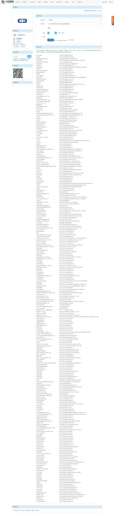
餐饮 (52, 2)
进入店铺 (16, 46)
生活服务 (25, 2)
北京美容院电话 (23, 59)
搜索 (29, 56)
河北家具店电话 (24, 60)
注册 (105, 2)
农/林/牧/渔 (59, 2)
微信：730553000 (20, 44)
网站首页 (17, 2)
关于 (73, 2)
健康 (39, 2)
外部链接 (63, 40)
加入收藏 (70, 40)
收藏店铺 (22, 46)
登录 (111, 2)
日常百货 (33, 2)
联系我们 (80, 2)
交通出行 (67, 2)
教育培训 (46, 2)
